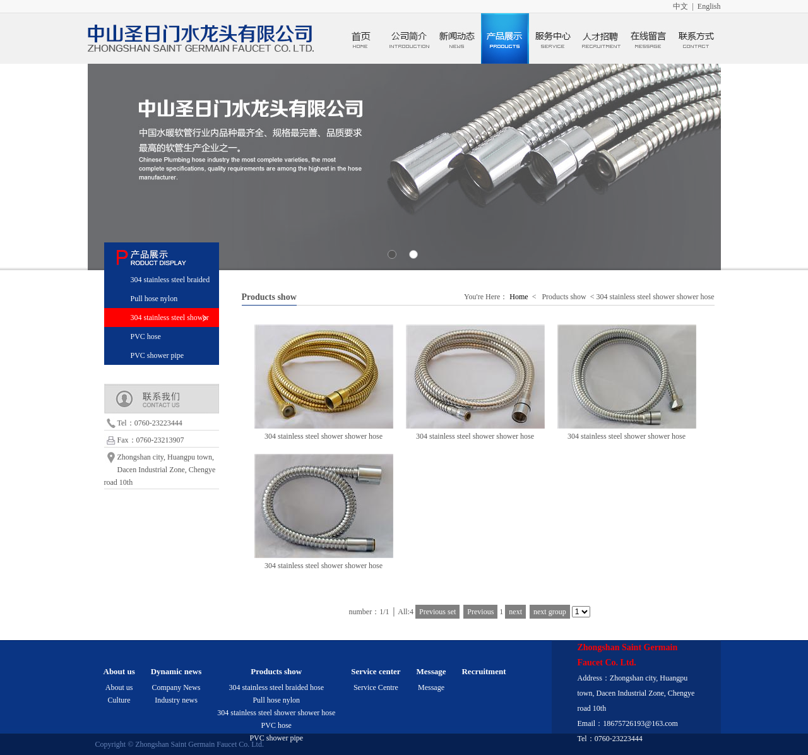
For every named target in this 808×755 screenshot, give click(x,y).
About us (119, 687)
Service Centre (376, 687)
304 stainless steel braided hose (276, 687)
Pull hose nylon (154, 298)
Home (518, 296)
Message (431, 687)
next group (549, 611)
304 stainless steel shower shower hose (276, 712)
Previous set (437, 611)
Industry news (176, 700)
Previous (480, 611)
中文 (680, 6)
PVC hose (146, 336)
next (515, 611)
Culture (119, 700)
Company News (176, 687)
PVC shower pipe (157, 355)
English (709, 6)
